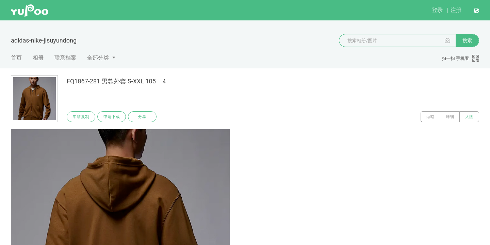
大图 (469, 116)
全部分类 (98, 57)
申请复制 (81, 116)
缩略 (430, 116)
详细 (450, 116)
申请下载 (111, 116)
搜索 (467, 40)
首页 (16, 57)
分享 (142, 116)
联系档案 (65, 57)
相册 (38, 57)
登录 (437, 10)
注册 (456, 10)
